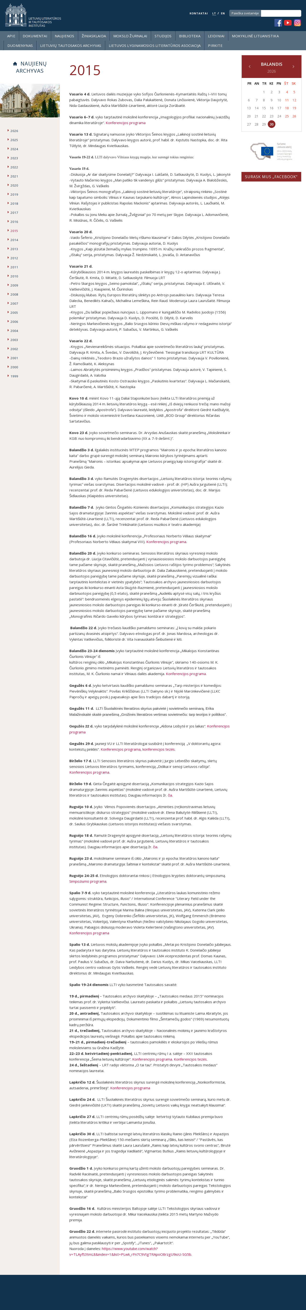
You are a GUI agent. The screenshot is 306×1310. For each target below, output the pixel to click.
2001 (14, 358)
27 (249, 124)
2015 (14, 231)
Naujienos (64, 35)
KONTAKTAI (199, 13)
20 (249, 116)
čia (170, 795)
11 (287, 100)
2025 (14, 140)
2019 (14, 194)
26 (294, 116)
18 (287, 108)
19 (294, 108)
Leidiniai (216, 35)
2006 (14, 321)
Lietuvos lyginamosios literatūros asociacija (155, 45)
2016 (14, 222)
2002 (14, 349)
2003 (14, 340)
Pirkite (215, 45)
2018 (14, 203)
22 (264, 116)
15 (264, 108)
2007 (14, 303)
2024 (14, 149)
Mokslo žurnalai (130, 35)
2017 (14, 212)
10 (279, 100)
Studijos (163, 35)
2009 (14, 285)
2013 (14, 249)
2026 (14, 131)
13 (249, 108)
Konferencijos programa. (186, 673)
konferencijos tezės (158, 749)
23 (271, 116)
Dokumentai (35, 35)
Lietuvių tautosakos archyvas (70, 45)
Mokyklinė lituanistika (255, 35)
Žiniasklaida (94, 35)
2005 (14, 312)
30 (271, 124)
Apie (11, 35)
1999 (14, 376)
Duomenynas (20, 45)
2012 (14, 258)
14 (256, 108)
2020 (14, 185)
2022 (14, 167)
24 (279, 116)
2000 (14, 367)
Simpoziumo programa (87, 881)
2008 (14, 294)
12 (294, 100)
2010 (14, 276)
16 (271, 108)
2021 (14, 176)
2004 (14, 331)
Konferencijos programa (126, 122)
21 (256, 116)
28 (256, 124)
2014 (14, 240)
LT (214, 13)
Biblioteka (190, 35)
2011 (14, 267)
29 (264, 124)
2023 (14, 158)
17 (279, 108)
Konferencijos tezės (190, 1059)
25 (287, 116)
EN (223, 13)
